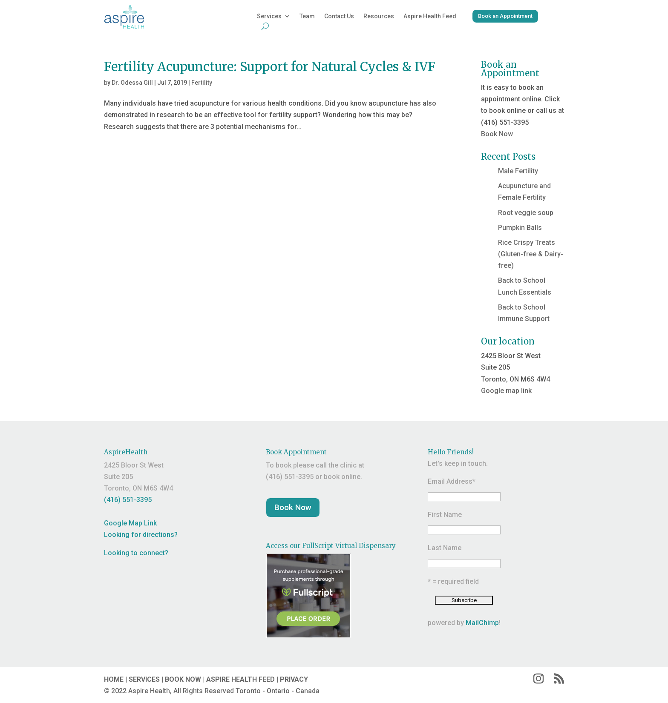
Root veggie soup (525, 213)
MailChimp (482, 623)
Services (269, 16)
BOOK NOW (183, 679)
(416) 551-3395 (128, 500)
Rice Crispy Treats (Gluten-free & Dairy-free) (530, 254)
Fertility (201, 82)
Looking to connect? (136, 553)
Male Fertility (518, 171)
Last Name (444, 548)
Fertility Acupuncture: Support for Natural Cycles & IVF (269, 67)
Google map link (506, 391)
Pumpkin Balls (520, 228)
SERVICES (144, 679)
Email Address (451, 481)
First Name (445, 515)
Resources (378, 16)
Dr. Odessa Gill (132, 82)
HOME (114, 679)
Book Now (497, 134)
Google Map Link (130, 523)
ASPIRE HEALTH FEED (240, 679)
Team (307, 16)
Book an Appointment (505, 16)
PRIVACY (294, 679)
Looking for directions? (141, 535)
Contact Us (339, 16)
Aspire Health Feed (429, 16)
